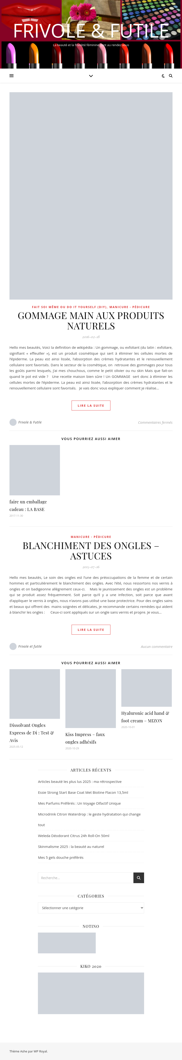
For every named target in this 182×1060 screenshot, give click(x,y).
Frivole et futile (30, 646)
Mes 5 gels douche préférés (60, 857)
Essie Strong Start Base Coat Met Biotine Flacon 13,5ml (83, 792)
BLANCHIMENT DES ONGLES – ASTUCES (91, 550)
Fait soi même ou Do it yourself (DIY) (69, 307)
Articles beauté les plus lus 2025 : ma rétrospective (80, 781)
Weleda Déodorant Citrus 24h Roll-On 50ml (73, 835)
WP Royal (40, 1051)
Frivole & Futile (91, 30)
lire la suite (91, 405)
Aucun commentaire (157, 646)
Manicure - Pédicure (129, 307)
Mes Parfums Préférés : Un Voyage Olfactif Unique (79, 803)
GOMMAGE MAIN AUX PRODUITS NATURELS (91, 320)
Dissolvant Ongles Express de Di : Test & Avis (31, 732)
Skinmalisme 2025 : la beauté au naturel (71, 846)
